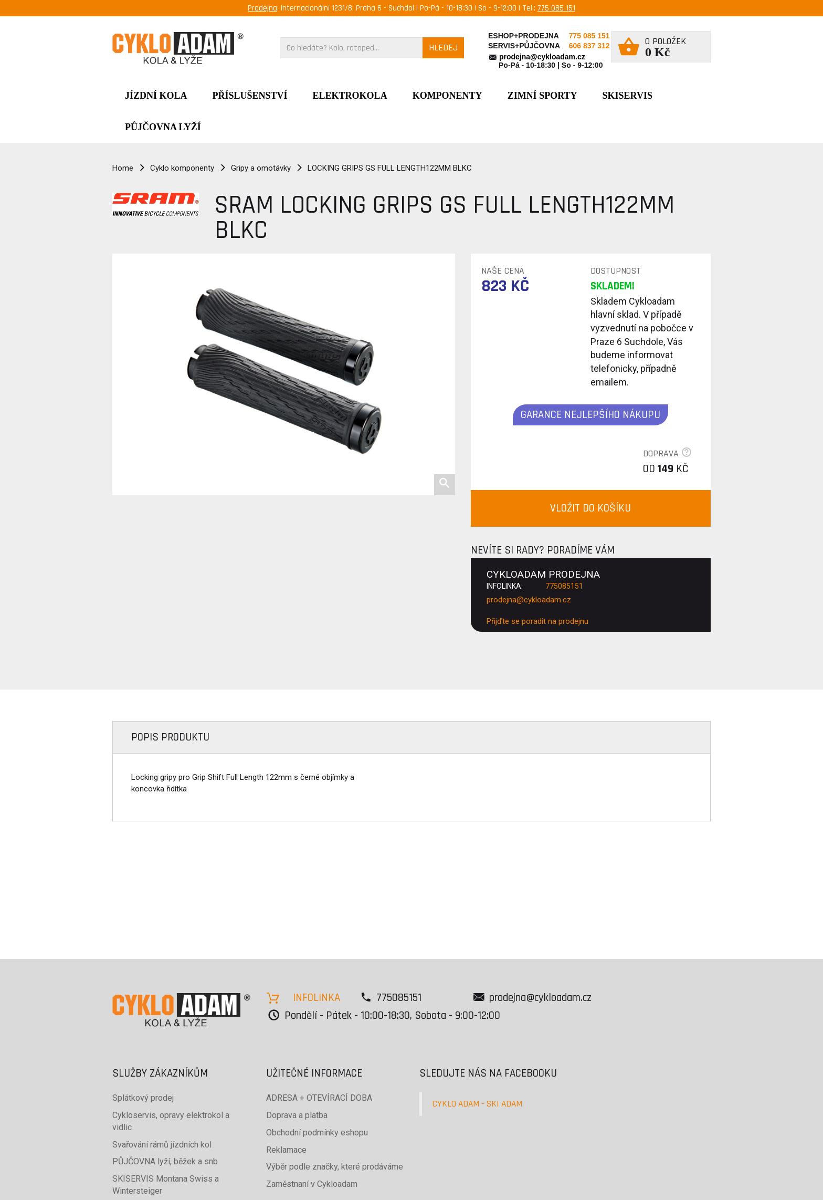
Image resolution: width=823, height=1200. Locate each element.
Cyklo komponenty (182, 168)
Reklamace (286, 1150)
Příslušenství (250, 95)
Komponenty (447, 95)
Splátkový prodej (143, 1098)
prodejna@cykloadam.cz (542, 57)
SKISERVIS (627, 95)
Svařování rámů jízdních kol (162, 1145)
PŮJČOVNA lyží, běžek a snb (165, 1161)
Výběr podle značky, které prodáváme (334, 1167)
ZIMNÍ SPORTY (542, 95)
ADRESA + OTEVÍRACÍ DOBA (319, 1098)
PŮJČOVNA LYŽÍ (163, 127)
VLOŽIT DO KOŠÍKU (590, 508)
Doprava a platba (297, 1115)
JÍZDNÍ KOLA (156, 95)
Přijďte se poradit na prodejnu (537, 621)
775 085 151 (556, 8)
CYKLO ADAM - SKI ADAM (477, 1104)
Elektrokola (350, 95)
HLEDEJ (443, 47)
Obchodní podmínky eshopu (317, 1133)
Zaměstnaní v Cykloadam (311, 1184)
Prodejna (262, 8)
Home (122, 168)
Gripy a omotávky (261, 168)
